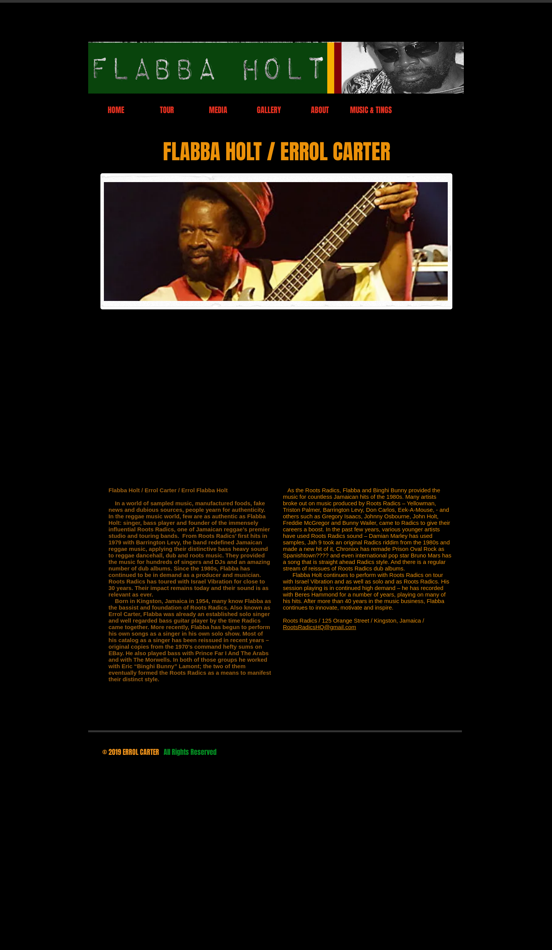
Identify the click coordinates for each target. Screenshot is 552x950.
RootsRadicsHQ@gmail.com (319, 627)
